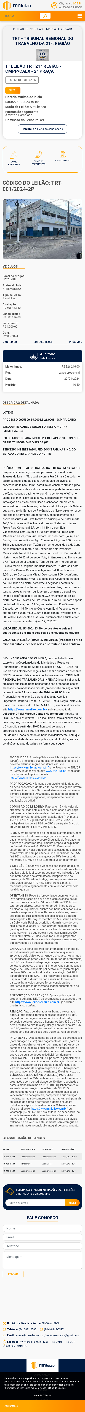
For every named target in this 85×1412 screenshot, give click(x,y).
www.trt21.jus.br (56, 771)
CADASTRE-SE (72, 7)
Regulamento (63, 155)
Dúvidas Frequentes (39, 155)
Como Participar (14, 155)
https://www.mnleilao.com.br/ (28, 777)
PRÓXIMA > (75, 342)
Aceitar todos (11, 1406)
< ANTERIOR (10, 342)
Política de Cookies (56, 1388)
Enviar (72, 1202)
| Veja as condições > (42, 129)
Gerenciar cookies (43, 1395)
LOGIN (77, 3)
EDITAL (13, 90)
